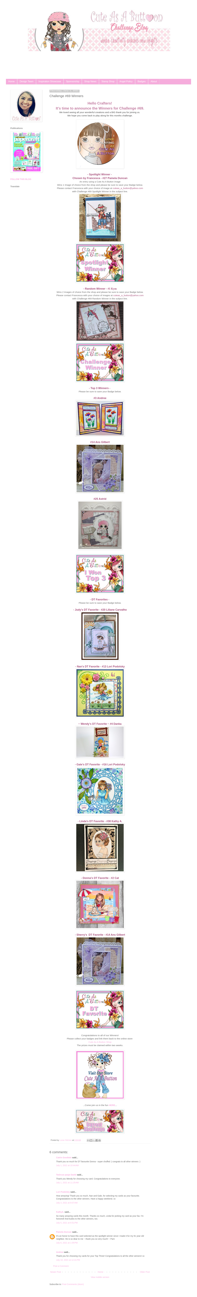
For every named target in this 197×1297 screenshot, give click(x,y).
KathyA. (60, 1212)
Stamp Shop (107, 81)
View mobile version (100, 1277)
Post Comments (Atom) (73, 1284)
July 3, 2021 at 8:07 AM (66, 1203)
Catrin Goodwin (64, 1157)
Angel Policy (126, 81)
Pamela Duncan (64, 1232)
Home (11, 81)
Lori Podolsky (63, 1192)
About (154, 81)
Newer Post (55, 1272)
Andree (59, 1252)
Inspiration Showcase (50, 81)
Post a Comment (61, 1266)
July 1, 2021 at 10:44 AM (67, 1165)
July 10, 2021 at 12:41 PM (68, 1260)
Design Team (26, 81)
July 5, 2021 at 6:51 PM (67, 1223)
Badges (142, 81)
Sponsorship (72, 81)
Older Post (145, 1272)
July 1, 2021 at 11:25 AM (67, 1182)
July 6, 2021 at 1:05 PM (67, 1243)
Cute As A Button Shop (100, 1042)
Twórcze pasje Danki (66, 1175)
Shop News (90, 81)
